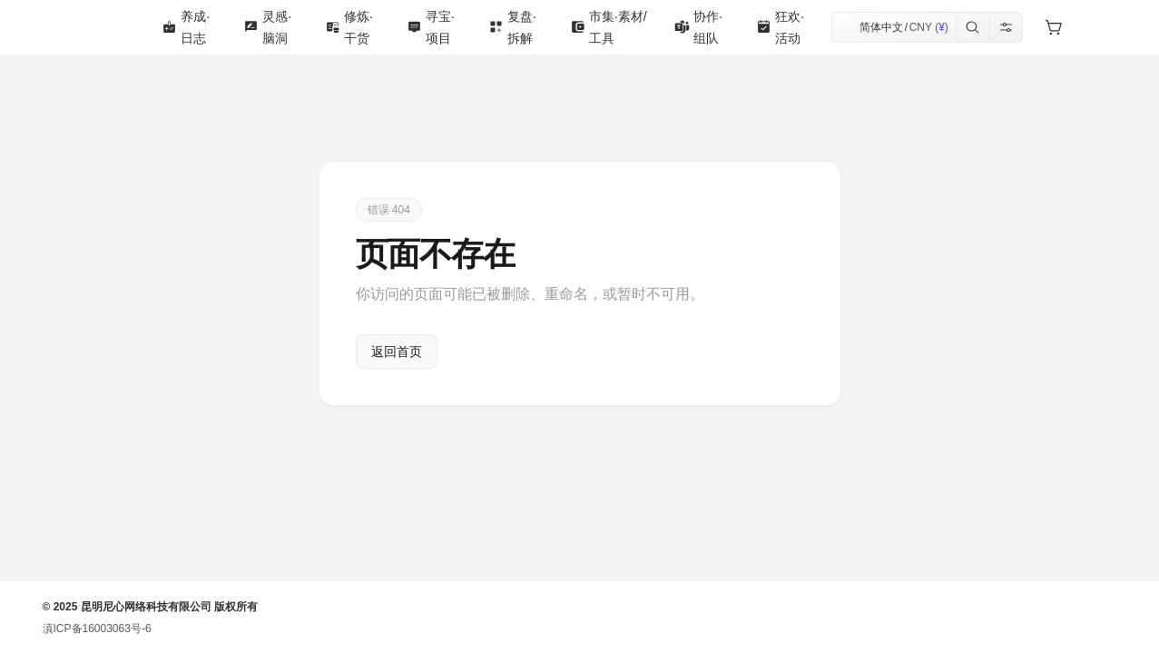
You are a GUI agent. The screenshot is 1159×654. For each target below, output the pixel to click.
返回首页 (396, 351)
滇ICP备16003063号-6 (97, 628)
